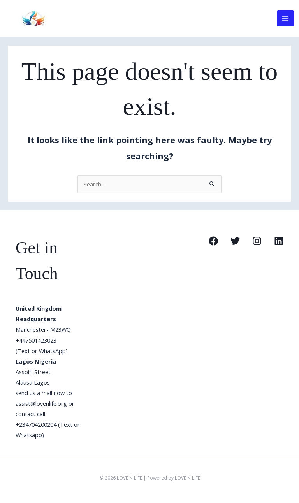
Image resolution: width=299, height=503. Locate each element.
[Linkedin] (278, 241)
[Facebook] (213, 241)
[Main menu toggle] (285, 18)
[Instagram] (257, 241)
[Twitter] (235, 241)
